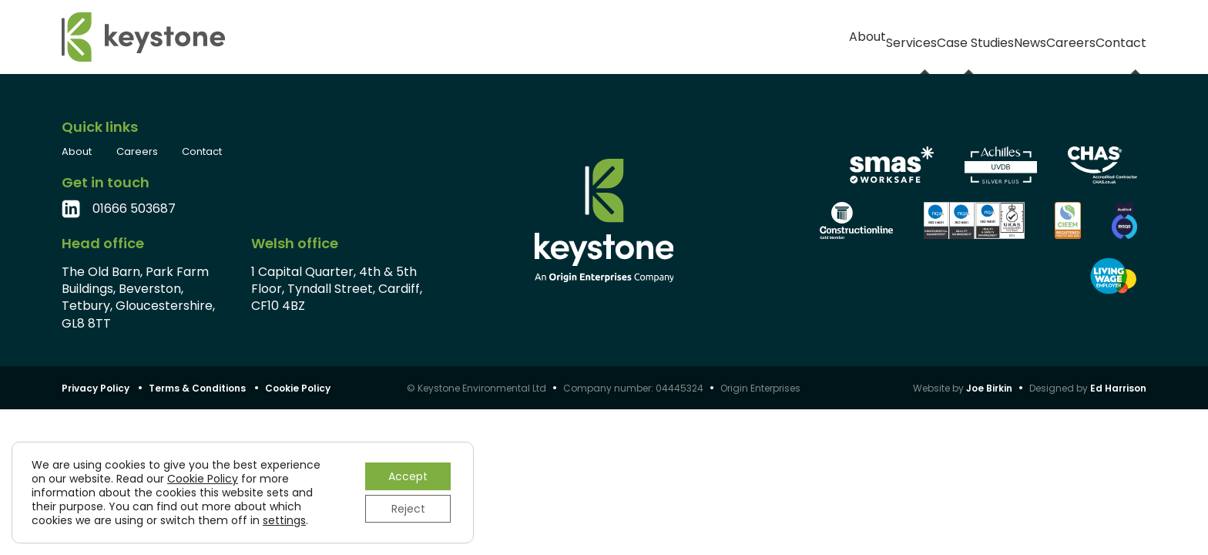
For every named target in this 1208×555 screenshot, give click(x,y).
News (940, 36)
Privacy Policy (95, 388)
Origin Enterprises (760, 388)
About (639, 36)
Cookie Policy (298, 388)
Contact (1119, 36)
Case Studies (839, 36)
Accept (408, 476)
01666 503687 (134, 209)
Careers (1025, 36)
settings (284, 520)
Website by (962, 388)
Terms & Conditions (197, 388)
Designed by (1087, 388)
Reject (408, 508)
